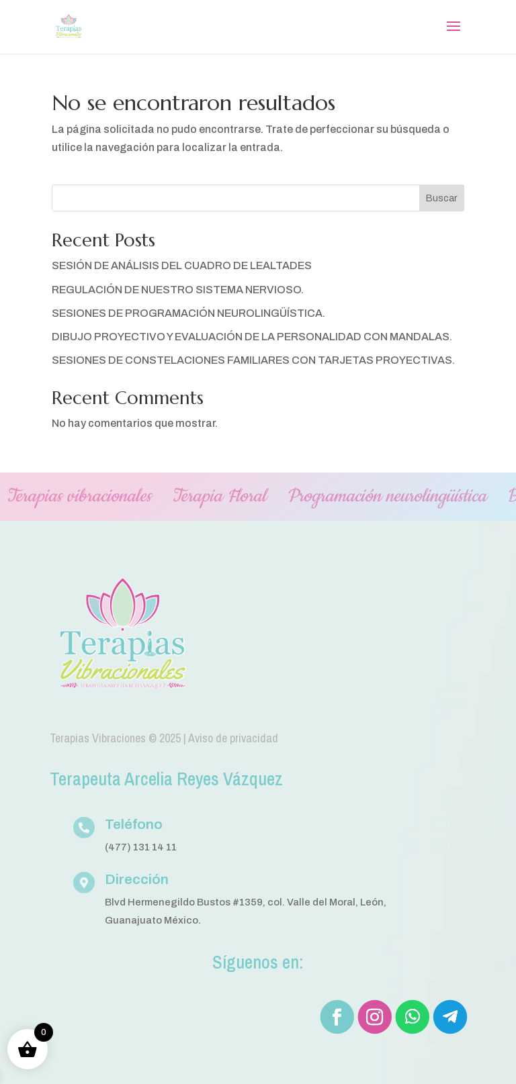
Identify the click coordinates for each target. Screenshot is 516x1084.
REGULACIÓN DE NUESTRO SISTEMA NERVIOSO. (178, 289)
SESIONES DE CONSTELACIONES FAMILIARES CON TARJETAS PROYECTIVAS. (253, 360)
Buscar (441, 198)
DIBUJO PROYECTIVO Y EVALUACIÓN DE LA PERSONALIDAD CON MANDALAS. (252, 336)
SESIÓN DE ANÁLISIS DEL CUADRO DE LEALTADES (182, 265)
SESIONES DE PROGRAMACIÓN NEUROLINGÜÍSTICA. (188, 313)
